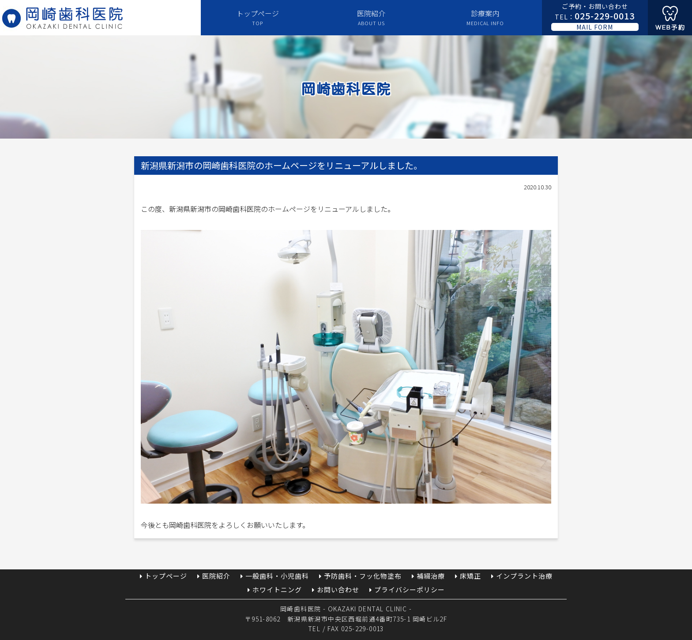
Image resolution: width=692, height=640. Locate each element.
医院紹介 (371, 17)
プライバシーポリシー (409, 589)
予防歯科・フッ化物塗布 (363, 575)
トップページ (258, 17)
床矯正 (470, 575)
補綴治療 (431, 575)
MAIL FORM (594, 27)
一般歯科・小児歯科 (277, 575)
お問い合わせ (338, 589)
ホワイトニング (277, 589)
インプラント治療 (524, 575)
